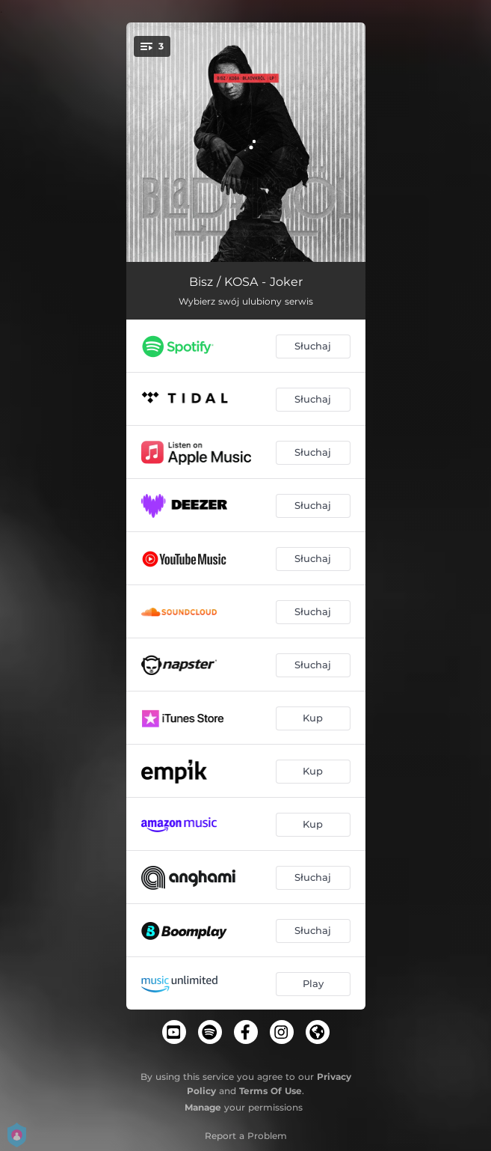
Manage (203, 1107)
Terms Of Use (270, 1090)
